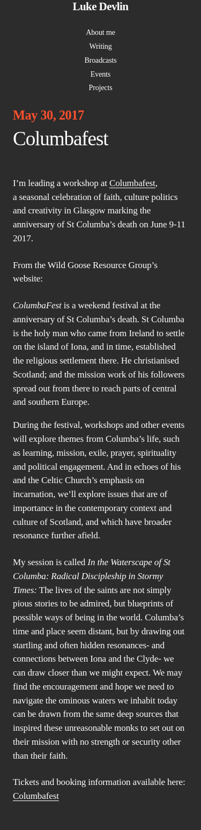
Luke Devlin (101, 6)
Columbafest (132, 183)
